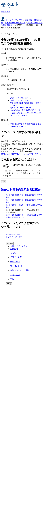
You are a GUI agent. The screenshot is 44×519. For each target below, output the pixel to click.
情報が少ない (28, 173)
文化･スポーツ (16, 266)
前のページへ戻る (13, 234)
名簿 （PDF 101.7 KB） (20, 100)
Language (14, 249)
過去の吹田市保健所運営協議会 (20, 189)
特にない (9, 171)
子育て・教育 (16, 257)
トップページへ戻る (14, 237)
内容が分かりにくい (25, 171)
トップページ (11, 20)
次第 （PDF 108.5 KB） (20, 98)
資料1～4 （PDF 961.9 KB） (22, 108)
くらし (13, 253)
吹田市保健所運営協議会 (15, 23)
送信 (3, 182)
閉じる (9, 284)
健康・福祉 (15, 262)
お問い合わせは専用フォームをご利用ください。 (21, 154)
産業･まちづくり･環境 (19, 270)
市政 (21, 20)
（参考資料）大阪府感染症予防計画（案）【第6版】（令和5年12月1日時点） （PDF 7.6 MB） (25, 112)
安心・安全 (15, 275)
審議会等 (28, 20)
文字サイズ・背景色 (18, 246)
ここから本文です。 (9, 34)
